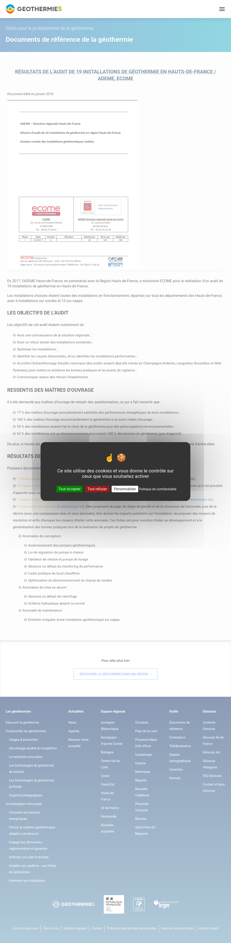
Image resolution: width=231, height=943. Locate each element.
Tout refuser (97, 489)
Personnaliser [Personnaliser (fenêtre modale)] (125, 489)
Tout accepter (69, 489)
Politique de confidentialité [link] (157, 489)
